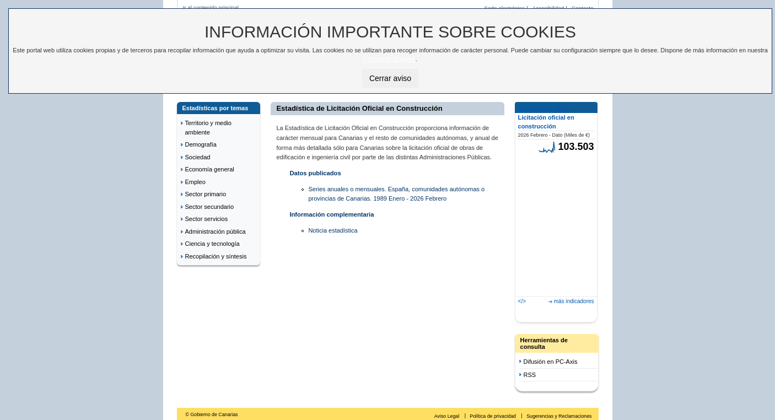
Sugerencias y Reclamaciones (558, 416)
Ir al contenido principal (211, 7)
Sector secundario (209, 206)
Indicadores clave (544, 109)
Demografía (201, 144)
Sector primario (206, 194)
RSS (530, 374)
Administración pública (215, 231)
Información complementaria (331, 214)
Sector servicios (206, 219)
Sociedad (198, 157)
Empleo (195, 182)
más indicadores (574, 301)
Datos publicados (315, 173)
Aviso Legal (447, 416)
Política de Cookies (389, 59)
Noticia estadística (332, 230)
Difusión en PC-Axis (551, 361)
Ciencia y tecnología (212, 243)
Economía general (209, 169)
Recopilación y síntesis (216, 256)
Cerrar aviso (390, 78)
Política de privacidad (493, 416)
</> (522, 301)
